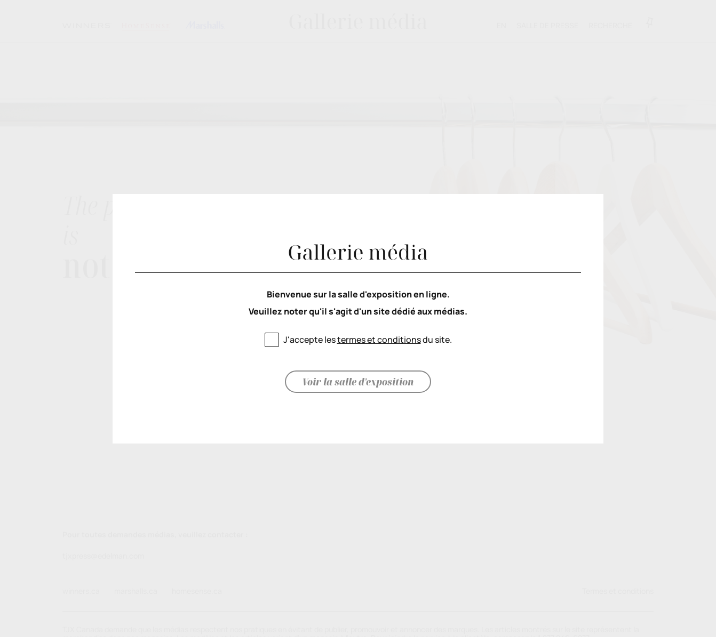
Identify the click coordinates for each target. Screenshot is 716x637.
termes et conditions (379, 339)
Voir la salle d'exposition (358, 381)
